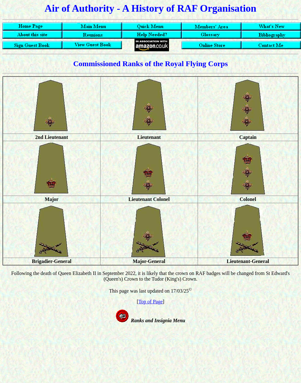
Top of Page (150, 301)
